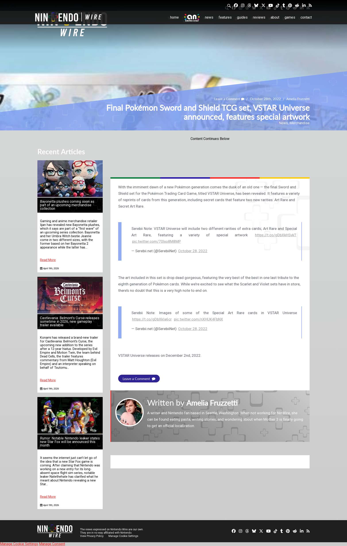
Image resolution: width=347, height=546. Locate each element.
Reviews (259, 17)
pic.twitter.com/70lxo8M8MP (156, 241)
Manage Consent (52, 544)
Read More (48, 260)
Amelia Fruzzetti (297, 99)
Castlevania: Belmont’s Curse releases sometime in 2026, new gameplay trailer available (69, 321)
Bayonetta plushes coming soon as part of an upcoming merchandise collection (67, 205)
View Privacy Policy (92, 536)
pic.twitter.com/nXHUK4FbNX (198, 319)
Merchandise (299, 123)
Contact (306, 17)
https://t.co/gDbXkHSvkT (275, 235)
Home (174, 17)
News (209, 17)
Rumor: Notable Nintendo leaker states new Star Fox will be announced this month (70, 441)
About (275, 17)
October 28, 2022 (192, 251)
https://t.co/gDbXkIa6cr (152, 319)
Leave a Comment (227, 99)
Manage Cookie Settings (124, 536)
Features (225, 17)
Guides (242, 17)
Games (290, 17)
